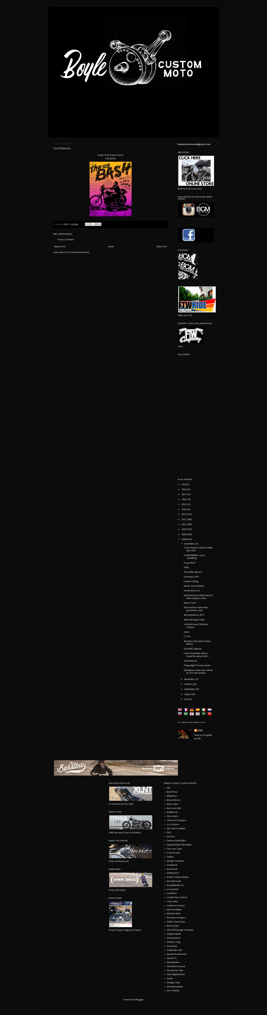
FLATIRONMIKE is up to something (194, 557)
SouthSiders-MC (174, 950)
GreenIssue (172, 869)
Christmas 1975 (191, 577)
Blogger (139, 999)
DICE (169, 832)
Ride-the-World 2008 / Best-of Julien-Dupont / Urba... (198, 597)
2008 (184, 539)
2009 (184, 534)
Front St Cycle (173, 853)
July (186, 699)
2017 (184, 494)
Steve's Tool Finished (194, 586)
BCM (200, 730)
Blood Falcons (173, 800)
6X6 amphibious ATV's (194, 615)
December (189, 544)
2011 (184, 524)
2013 (184, 514)
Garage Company (175, 861)
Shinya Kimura (173, 938)
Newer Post (60, 246)
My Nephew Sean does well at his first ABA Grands (198, 672)
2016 (184, 499)
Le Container (173, 889)
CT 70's (187, 636)
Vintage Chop (173, 982)
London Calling (191, 581)
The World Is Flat (175, 970)
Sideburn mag (173, 942)
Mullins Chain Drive (176, 922)
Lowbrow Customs (176, 905)
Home (111, 246)
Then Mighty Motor (176, 974)
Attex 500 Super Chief (194, 620)
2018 (184, 489)
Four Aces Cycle (174, 849)
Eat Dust (171, 836)
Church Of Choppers (176, 820)
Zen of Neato (173, 990)
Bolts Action (172, 804)
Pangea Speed (174, 934)
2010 (184, 529)
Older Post (161, 246)
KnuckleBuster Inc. (175, 885)
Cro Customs (173, 824)
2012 (184, 519)
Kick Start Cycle (174, 881)
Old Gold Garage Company (180, 930)
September (189, 689)
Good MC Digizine (192, 649)
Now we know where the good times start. (196, 609)
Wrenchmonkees (175, 987)
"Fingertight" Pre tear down (197, 665)
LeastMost (172, 893)
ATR (168, 788)
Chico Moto (172, 816)
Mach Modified (174, 909)
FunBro (170, 857)
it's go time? (190, 563)
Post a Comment (66, 239)
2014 (184, 509)
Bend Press (172, 792)
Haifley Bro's (173, 873)
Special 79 (171, 958)
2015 (184, 504)
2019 (184, 484)
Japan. (187, 632)
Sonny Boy (172, 946)
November (189, 679)
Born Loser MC (174, 808)
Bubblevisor (172, 812)
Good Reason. (191, 661)
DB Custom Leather (176, 828)
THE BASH (110, 158)
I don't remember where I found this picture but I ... (197, 655)
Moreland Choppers (176, 917)
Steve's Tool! (190, 603)
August (188, 694)
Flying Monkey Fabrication (179, 845)
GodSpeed (172, 865)
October (188, 684)
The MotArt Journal (176, 966)
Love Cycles (172, 901)
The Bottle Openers (193, 572)
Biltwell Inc (172, 796)
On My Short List (192, 590)
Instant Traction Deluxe (178, 877)
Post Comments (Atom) (78, 252)
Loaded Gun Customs (177, 897)
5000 (186, 567)
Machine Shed (173, 913)
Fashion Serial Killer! (176, 840)
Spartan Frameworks (177, 954)
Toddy (170, 978)
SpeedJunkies (173, 962)
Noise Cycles (173, 926)
